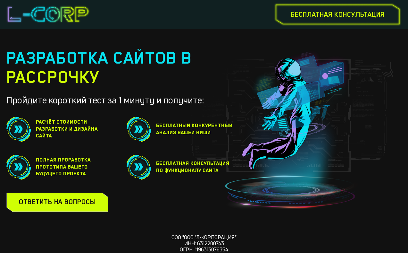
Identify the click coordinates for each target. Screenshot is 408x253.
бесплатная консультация (338, 14)
